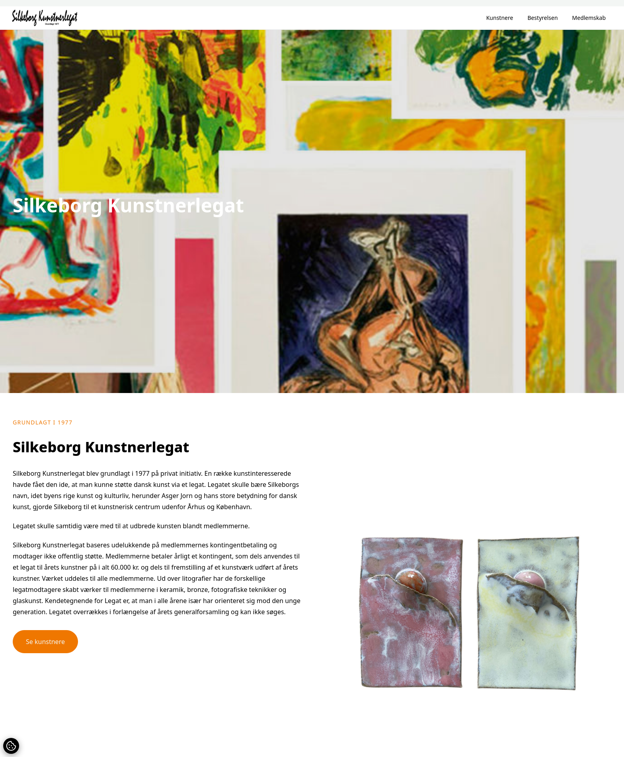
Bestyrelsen (542, 17)
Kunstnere (499, 17)
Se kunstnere (45, 641)
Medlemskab (589, 17)
